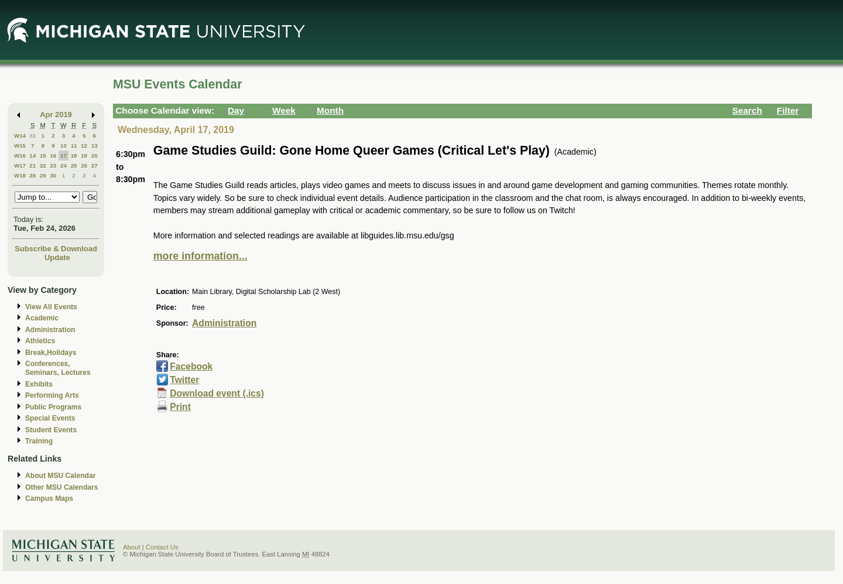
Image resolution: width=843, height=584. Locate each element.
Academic (42, 318)
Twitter (184, 380)
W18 (20, 175)
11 (74, 145)
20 (94, 155)
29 (43, 175)
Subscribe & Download (56, 248)
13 (94, 145)
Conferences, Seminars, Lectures (58, 368)
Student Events (51, 430)
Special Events (50, 418)
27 (94, 165)
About (131, 547)
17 (63, 155)
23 (53, 165)
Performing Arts (52, 395)
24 (63, 165)
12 (84, 145)
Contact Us (162, 547)
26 (84, 165)
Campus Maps (49, 498)
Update (57, 257)
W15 (20, 145)
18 (74, 155)
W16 (20, 155)
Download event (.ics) (217, 393)
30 (53, 175)
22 (43, 165)
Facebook (191, 366)
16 (53, 155)
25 (74, 165)
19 (84, 155)
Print (180, 407)
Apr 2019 (56, 114)
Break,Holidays (51, 353)
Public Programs (53, 407)
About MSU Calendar (60, 476)
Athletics (40, 341)
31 (32, 135)
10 (63, 145)
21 (32, 165)
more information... (200, 256)
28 (32, 175)
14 (32, 155)
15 (43, 155)
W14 (20, 135)
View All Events (51, 307)
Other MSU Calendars (61, 487)
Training (39, 441)
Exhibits (39, 384)
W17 (20, 165)
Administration (50, 330)
